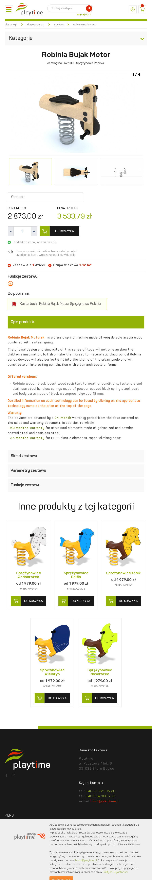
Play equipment (35, 24)
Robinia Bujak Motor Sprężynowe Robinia (60, 304)
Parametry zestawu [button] (76, 471)
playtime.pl (11, 24)
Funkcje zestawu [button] (76, 485)
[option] (76, 114)
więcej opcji (84, 14)
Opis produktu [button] (76, 322)
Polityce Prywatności (115, 872)
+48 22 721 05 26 (100, 791)
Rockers (59, 24)
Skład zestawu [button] (76, 456)
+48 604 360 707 (100, 796)
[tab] (76, 322)
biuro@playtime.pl (105, 801)
